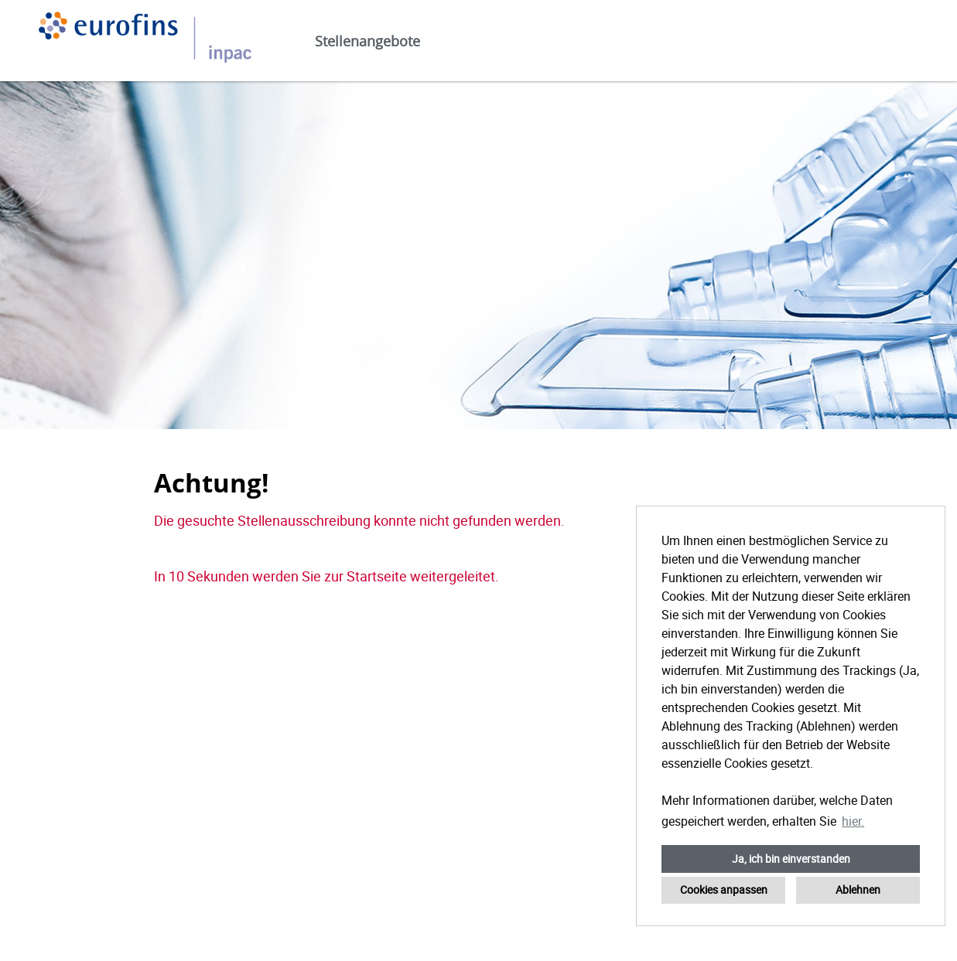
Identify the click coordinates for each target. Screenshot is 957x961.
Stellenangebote (367, 41)
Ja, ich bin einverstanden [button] (791, 858)
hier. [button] (853, 821)
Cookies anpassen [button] (723, 889)
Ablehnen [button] (858, 889)
